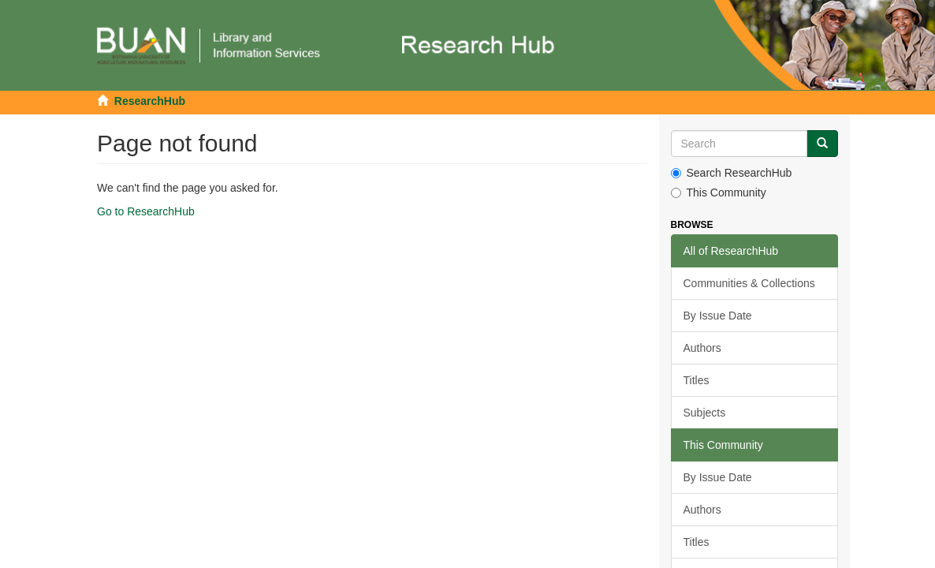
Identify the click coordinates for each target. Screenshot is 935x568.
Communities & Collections (749, 283)
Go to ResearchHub (146, 211)
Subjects (705, 412)
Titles (697, 380)
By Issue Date (718, 315)
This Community (718, 192)
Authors (702, 348)
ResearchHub (149, 101)
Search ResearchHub (731, 172)
